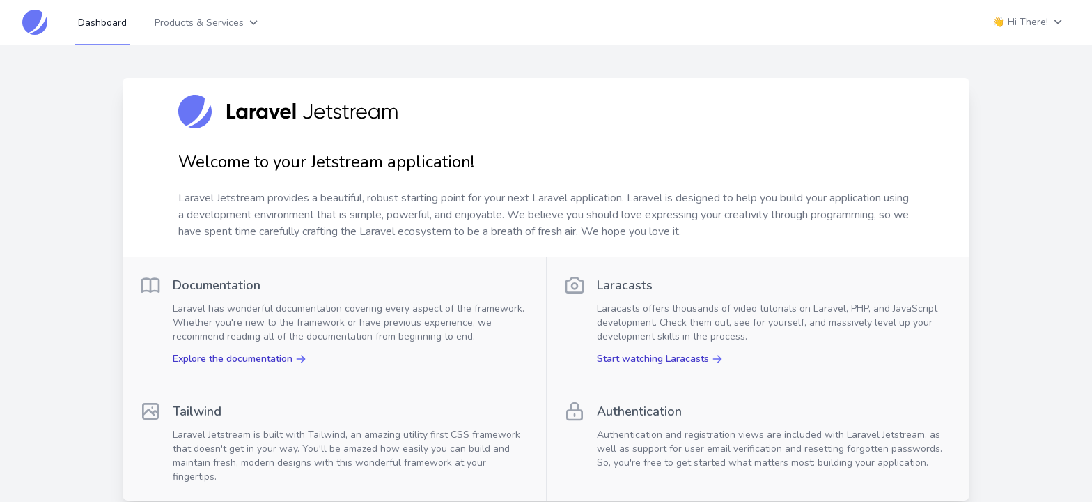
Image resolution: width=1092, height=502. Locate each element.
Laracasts (625, 285)
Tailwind (197, 411)
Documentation (216, 285)
